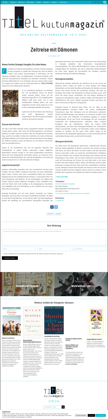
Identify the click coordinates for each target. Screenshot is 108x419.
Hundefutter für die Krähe (52, 336)
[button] (63, 407)
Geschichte (50, 214)
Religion (58, 214)
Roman (54, 43)
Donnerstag (30, 2)
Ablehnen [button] (91, 415)
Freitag (38, 2)
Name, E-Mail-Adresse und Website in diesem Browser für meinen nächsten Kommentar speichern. (33, 254)
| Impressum (62, 2)
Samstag (45, 2)
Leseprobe (60, 200)
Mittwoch (21, 2)
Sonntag (54, 2)
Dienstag (12, 2)
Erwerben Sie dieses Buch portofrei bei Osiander (73, 193)
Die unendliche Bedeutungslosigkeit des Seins (32, 341)
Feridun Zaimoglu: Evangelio (65, 184)
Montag (5, 2)
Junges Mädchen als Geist (94, 339)
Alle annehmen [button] (101, 415)
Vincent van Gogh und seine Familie (74, 339)
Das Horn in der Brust (8, 338)
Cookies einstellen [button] (81, 415)
